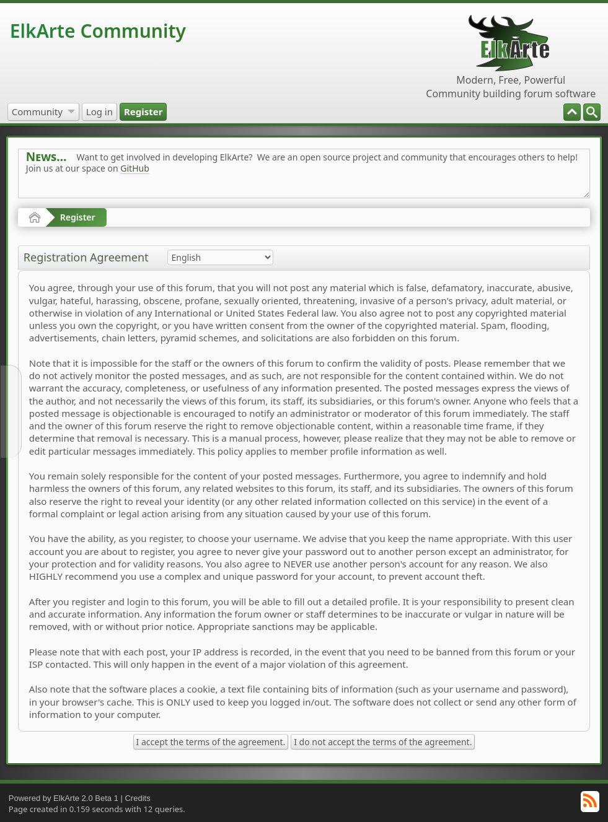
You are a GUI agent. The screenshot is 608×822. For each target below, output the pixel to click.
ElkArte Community (98, 30)
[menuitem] (592, 112)
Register (77, 217)
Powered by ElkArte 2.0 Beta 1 (63, 798)
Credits (137, 798)
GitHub (134, 168)
